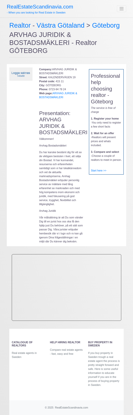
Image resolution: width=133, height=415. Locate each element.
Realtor (21, 25)
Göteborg (106, 25)
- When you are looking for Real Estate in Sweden (40, 9)
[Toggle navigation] (121, 8)
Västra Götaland (61, 25)
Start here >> (98, 170)
